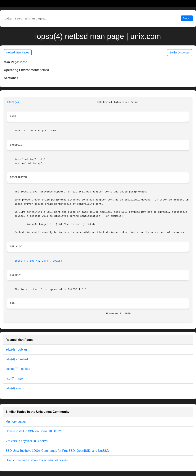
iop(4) (34, 260)
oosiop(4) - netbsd (18, 368)
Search (187, 18)
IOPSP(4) (13, 102)
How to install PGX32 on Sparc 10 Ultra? (33, 431)
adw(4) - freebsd (17, 359)
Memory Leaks (16, 421)
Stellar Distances (180, 52)
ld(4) (46, 260)
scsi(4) (58, 260)
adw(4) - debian (16, 349)
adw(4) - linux (15, 388)
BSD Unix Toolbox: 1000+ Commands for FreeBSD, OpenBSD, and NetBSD (57, 450)
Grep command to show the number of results (37, 460)
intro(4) (21, 260)
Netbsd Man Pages (17, 52)
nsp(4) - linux (14, 378)
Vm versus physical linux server (27, 441)
